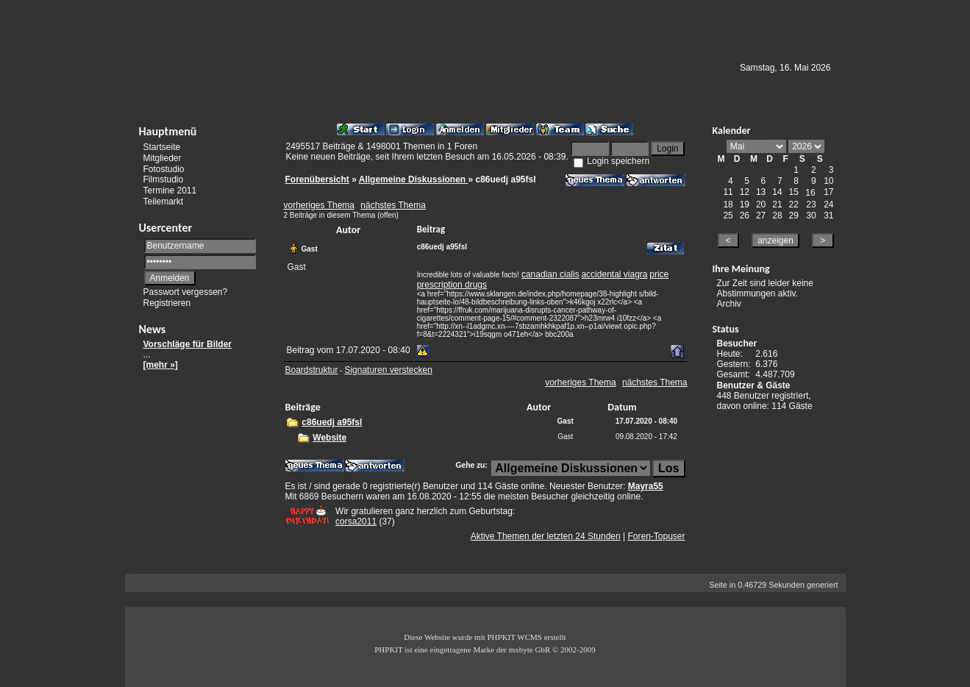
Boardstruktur (311, 370)
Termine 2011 (170, 190)
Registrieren (167, 303)
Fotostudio (164, 168)
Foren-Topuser (656, 536)
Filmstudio (163, 179)
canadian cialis (550, 274)
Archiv (729, 304)
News (152, 329)
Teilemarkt (163, 201)
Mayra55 (645, 486)
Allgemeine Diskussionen (413, 179)
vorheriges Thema (319, 205)
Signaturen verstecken (388, 370)
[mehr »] (160, 365)
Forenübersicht (317, 179)
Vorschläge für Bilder (187, 344)
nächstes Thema (393, 205)
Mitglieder (162, 158)
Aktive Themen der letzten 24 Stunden (546, 536)
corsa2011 (356, 521)
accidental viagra (614, 274)
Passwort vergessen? (185, 292)
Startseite (162, 147)
